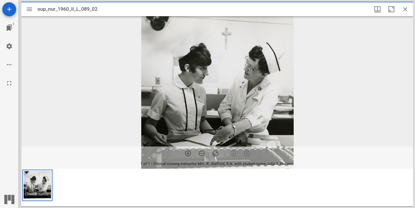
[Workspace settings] (9, 46)
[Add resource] (9, 9)
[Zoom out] (202, 153)
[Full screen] (9, 83)
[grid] (217, 187)
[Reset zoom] (215, 153)
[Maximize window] (391, 9)
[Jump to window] (9, 28)
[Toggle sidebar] (29, 9)
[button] (37, 185)
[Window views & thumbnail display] (377, 9)
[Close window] (405, 9)
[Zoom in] (188, 153)
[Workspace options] (9, 65)
